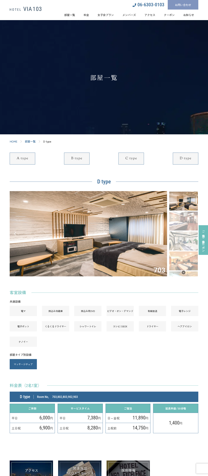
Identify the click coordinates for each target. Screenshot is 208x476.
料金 (86, 15)
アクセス (149, 15)
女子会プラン (106, 15)
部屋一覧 (69, 15)
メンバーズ (129, 15)
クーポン (169, 15)
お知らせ (188, 15)
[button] (15, 233)
